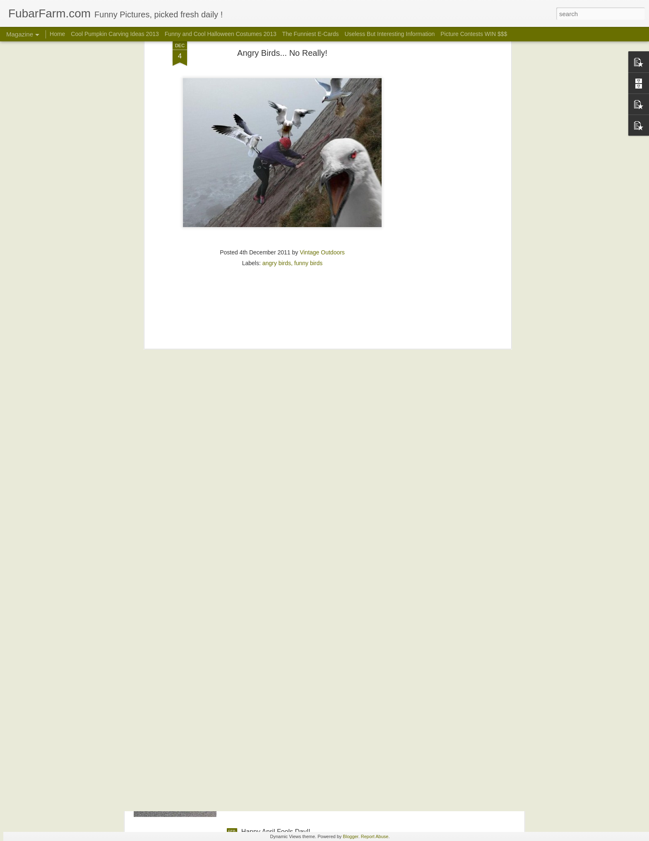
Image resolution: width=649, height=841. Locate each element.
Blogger (350, 836)
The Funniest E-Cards (310, 34)
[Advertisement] (282, 244)
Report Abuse (375, 836)
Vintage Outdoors (322, 180)
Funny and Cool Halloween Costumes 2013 (221, 34)
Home (57, 34)
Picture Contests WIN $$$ (473, 34)
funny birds (308, 190)
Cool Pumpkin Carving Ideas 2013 (115, 34)
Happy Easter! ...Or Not (275, 737)
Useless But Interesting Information (389, 34)
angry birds (276, 190)
